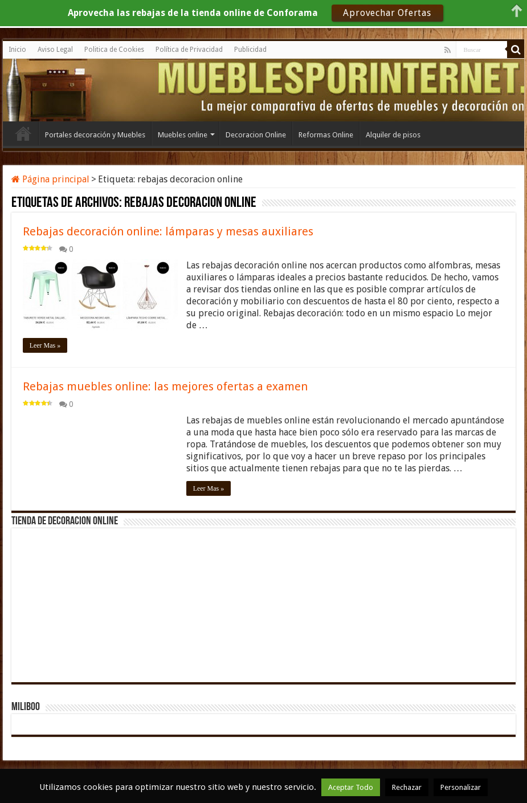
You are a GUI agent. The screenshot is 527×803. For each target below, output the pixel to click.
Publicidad (250, 50)
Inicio (17, 50)
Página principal (50, 179)
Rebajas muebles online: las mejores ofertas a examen (165, 386)
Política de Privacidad (189, 50)
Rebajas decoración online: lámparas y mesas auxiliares (168, 231)
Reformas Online (326, 135)
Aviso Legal (55, 50)
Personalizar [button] (460, 787)
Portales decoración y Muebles (95, 135)
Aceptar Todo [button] (350, 787)
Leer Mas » (45, 345)
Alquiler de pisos (393, 135)
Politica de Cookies (114, 50)
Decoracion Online (256, 135)
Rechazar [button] (407, 787)
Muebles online (182, 135)
